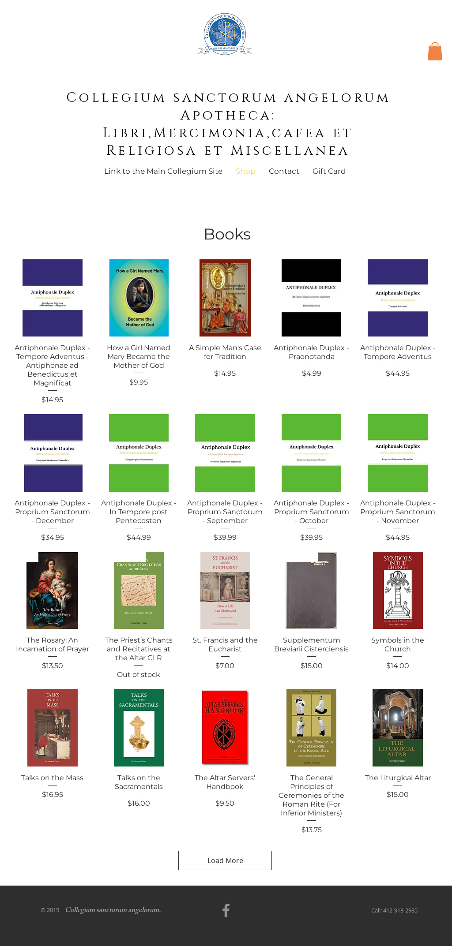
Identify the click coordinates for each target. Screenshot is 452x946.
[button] (435, 51)
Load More (225, 860)
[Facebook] (226, 910)
